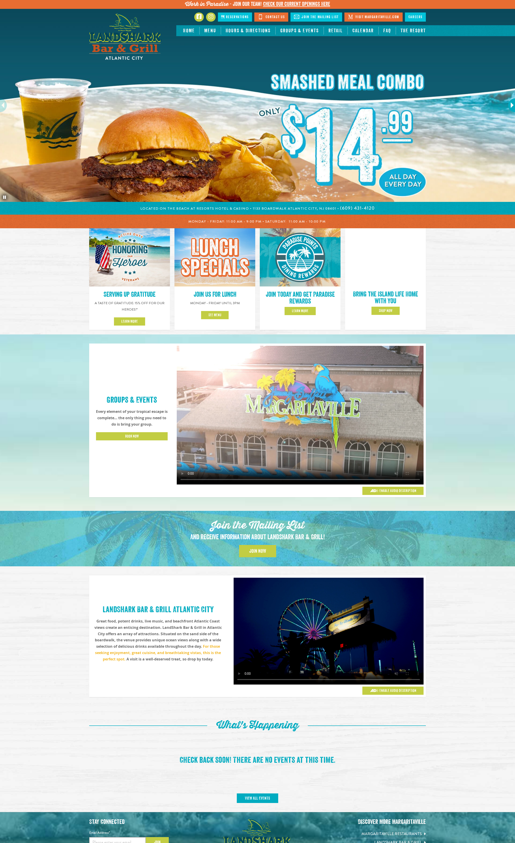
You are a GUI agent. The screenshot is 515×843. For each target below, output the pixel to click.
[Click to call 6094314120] (357, 208)
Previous (5, 105)
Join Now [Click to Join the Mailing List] (257, 551)
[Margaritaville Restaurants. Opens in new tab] (386, 834)
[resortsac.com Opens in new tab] (413, 31)
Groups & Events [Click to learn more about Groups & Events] (132, 400)
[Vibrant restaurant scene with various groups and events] (329, 631)
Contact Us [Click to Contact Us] (271, 17)
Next (509, 105)
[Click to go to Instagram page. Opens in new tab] (211, 17)
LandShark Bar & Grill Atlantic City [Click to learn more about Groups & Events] (158, 609)
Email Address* (99, 832)
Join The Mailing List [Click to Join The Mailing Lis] (316, 17)
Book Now (132, 436)
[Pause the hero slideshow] (4, 197)
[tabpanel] (257, 105)
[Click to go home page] (125, 36)
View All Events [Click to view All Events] (257, 798)
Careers (415, 17)
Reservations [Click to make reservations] (235, 17)
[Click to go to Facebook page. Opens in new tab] (199, 17)
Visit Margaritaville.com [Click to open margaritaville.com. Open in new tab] (373, 17)
